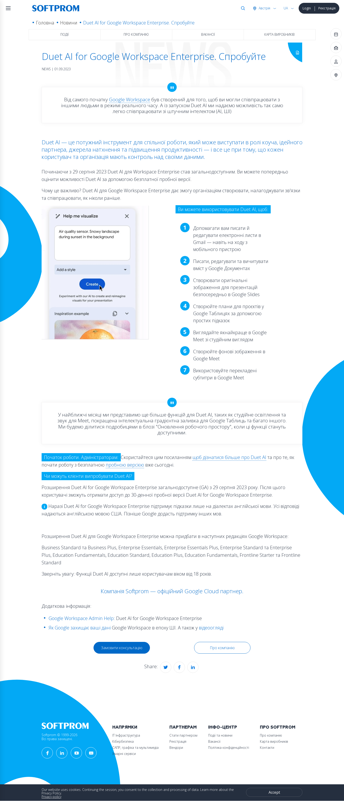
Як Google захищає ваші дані (80, 627)
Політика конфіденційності (228, 747)
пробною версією (125, 465)
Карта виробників (279, 34)
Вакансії (208, 34)
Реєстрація (327, 8)
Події (64, 34)
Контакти (267, 747)
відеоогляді (211, 627)
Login (306, 8)
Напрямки (124, 727)
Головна (45, 23)
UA (286, 8)
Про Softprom (277, 727)
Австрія (264, 8)
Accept (274, 792)
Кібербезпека (123, 741)
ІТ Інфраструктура (126, 735)
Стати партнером (183, 735)
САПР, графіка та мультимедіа (135, 747)
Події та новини (220, 735)
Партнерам (183, 727)
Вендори (176, 747)
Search (242, 8)
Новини (68, 23)
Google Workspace (129, 99)
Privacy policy (51, 796)
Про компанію (136, 34)
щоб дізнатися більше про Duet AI (229, 457)
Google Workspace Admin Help (81, 618)
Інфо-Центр (222, 727)
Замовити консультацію (121, 647)
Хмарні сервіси (124, 753)
